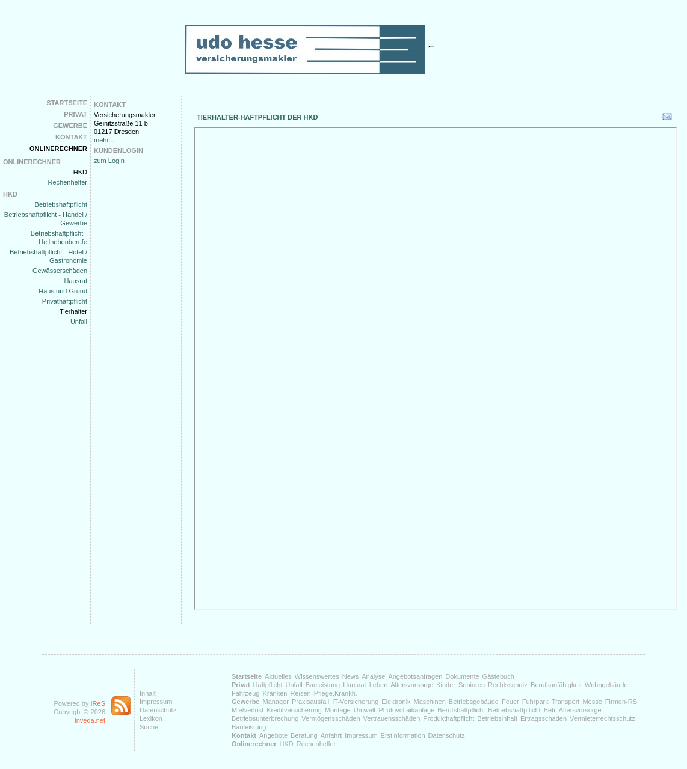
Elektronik (395, 701)
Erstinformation (403, 735)
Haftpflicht (268, 684)
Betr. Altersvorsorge (573, 710)
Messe (592, 701)
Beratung (304, 735)
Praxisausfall (310, 701)
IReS (98, 703)
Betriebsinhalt (497, 718)
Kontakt (71, 137)
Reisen (300, 693)
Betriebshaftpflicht (61, 204)
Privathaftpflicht (64, 301)
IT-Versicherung (355, 701)
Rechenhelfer (67, 182)
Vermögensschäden (330, 718)
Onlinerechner (58, 148)
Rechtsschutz (508, 684)
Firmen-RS (621, 701)
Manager (275, 701)
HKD (80, 172)
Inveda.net (90, 720)
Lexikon (151, 718)
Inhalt (148, 693)
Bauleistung (323, 684)
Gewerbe (70, 125)
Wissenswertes (317, 676)
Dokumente (462, 676)
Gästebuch (498, 676)
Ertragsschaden (543, 718)
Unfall (78, 321)
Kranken (274, 693)
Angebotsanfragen (415, 676)
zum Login (109, 160)
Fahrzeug (245, 693)
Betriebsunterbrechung (265, 718)
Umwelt (365, 710)
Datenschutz (158, 710)
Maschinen (430, 701)
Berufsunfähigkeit (556, 684)
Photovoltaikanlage (406, 710)
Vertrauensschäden (392, 718)
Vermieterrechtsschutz (602, 718)
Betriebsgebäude (474, 701)
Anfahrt (331, 735)
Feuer (510, 701)
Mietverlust (247, 710)
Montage (338, 710)
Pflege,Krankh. (335, 693)
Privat (75, 114)
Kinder (445, 684)
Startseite (66, 102)
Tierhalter (73, 311)
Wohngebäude (606, 684)
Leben (378, 684)
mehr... (104, 140)
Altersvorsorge (411, 684)
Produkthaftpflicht (448, 718)
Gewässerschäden (59, 270)
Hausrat (75, 280)
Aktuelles (278, 676)
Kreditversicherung (294, 710)
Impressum (156, 701)
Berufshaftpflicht (461, 710)
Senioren (471, 684)
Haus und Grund (63, 291)
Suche (149, 727)
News (350, 676)
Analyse (373, 676)
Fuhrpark (535, 701)
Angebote (273, 735)
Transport (566, 701)
